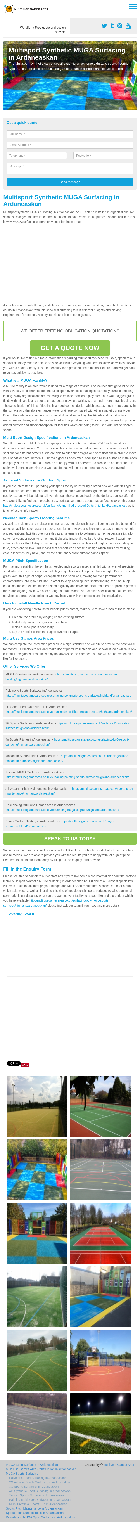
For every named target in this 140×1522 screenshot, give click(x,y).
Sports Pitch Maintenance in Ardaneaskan (34, 1508)
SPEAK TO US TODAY (70, 838)
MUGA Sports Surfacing (22, 1473)
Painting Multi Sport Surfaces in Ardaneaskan (40, 1499)
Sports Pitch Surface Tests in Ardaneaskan (35, 1513)
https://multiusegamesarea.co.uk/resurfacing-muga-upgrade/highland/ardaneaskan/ (62, 810)
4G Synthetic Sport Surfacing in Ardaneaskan (40, 1491)
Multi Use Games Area (119, 1465)
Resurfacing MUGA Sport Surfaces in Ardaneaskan (40, 1517)
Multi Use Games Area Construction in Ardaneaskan (41, 1469)
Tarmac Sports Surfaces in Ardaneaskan (36, 1495)
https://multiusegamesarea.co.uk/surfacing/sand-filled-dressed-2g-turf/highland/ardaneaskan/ (69, 711)
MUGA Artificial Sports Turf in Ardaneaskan (38, 1504)
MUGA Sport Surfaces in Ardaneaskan (32, 1465)
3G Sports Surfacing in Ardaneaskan (34, 1486)
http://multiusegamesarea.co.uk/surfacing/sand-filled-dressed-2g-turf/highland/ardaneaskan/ (65, 505)
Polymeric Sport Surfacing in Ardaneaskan (37, 1478)
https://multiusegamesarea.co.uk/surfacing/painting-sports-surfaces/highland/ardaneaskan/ (67, 777)
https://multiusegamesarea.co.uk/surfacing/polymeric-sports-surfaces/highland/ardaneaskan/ (68, 695)
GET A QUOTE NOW (70, 348)
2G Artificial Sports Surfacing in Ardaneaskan (39, 1482)
